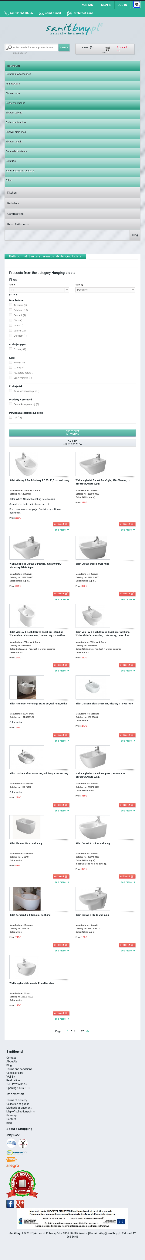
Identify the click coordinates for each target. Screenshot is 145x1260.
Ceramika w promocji (26, 404)
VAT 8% (10, 1076)
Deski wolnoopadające (27, 391)
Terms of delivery (16, 1100)
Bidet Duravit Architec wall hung (93, 843)
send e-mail (53, 13)
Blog (135, 235)
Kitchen (12, 192)
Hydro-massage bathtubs (20, 170)
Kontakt (88, 5)
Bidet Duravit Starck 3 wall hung (92, 564)
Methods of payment (19, 1107)
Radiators (13, 203)
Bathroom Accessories (18, 74)
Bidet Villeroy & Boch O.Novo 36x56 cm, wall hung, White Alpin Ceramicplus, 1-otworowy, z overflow (103, 634)
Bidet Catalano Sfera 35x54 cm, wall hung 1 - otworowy (38, 773)
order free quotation (72, 433)
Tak (18, 417)
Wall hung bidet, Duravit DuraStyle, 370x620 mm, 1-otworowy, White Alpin (103, 482)
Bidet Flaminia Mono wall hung (25, 843)
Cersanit (20, 315)
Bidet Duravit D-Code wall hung (92, 915)
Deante (19, 325)
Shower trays (13, 93)
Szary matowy (23, 378)
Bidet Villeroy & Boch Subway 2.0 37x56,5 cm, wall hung (39, 480)
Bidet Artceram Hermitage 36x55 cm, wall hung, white (38, 703)
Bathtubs (11, 160)
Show (12, 284)
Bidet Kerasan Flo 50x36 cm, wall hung (29, 915)
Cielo (18, 320)
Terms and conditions (19, 1069)
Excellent (20, 336)
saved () (87, 47)
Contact (11, 1057)
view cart (105, 52)
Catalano (21, 310)
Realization (13, 1080)
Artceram (20, 305)
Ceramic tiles (15, 214)
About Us (11, 1061)
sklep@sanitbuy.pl (109, 1233)
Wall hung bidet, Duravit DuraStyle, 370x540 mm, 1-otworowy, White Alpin (36, 566)
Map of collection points (20, 1111)
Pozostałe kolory (24, 372)
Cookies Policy (14, 1072)
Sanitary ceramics (15, 103)
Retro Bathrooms (18, 224)
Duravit (20, 330)
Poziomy (20, 349)
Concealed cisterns (16, 151)
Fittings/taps (13, 83)
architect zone (83, 13)
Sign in (106, 5)
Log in (122, 5)
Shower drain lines (16, 132)
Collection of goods (17, 1103)
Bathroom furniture (16, 122)
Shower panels (14, 141)
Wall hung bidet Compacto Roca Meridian (31, 983)
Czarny (19, 367)
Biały (19, 362)
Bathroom (13, 65)
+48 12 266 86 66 (21, 13)
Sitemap (11, 1115)
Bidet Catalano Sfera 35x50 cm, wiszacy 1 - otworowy (104, 703)
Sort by (79, 284)
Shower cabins (14, 112)
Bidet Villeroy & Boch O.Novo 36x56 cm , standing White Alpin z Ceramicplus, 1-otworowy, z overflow (37, 634)
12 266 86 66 (19, 1084)
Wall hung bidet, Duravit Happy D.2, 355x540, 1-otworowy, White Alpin (100, 775)
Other (9, 180)
